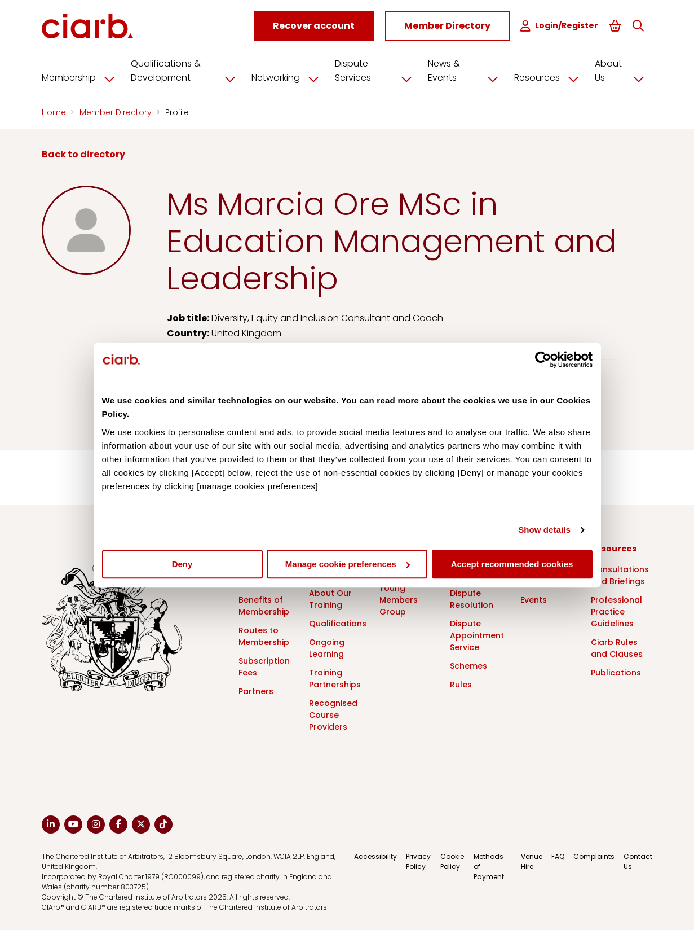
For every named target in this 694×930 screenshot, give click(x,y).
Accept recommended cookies (512, 564)
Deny (182, 564)
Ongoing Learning (326, 647)
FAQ (557, 856)
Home (55, 111)
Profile (177, 111)
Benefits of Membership (263, 605)
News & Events (467, 70)
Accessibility (375, 856)
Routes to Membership (263, 635)
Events (533, 599)
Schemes (468, 665)
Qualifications (337, 623)
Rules (461, 684)
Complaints (594, 856)
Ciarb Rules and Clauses (617, 647)
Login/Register (561, 26)
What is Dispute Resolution (471, 592)
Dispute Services (378, 70)
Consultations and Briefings (620, 574)
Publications (616, 672)
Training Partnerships (335, 678)
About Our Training (330, 598)
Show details (544, 529)
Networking (289, 77)
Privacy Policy (418, 861)
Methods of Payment (489, 866)
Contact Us (638, 861)
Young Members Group (398, 599)
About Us (623, 70)
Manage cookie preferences (347, 564)
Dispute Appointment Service (477, 634)
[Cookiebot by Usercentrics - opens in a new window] (543, 359)
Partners (255, 690)
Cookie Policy (452, 861)
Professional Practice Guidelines (616, 611)
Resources (550, 77)
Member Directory (116, 111)
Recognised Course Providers (333, 714)
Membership (82, 77)
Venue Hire (531, 861)
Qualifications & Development (187, 70)
